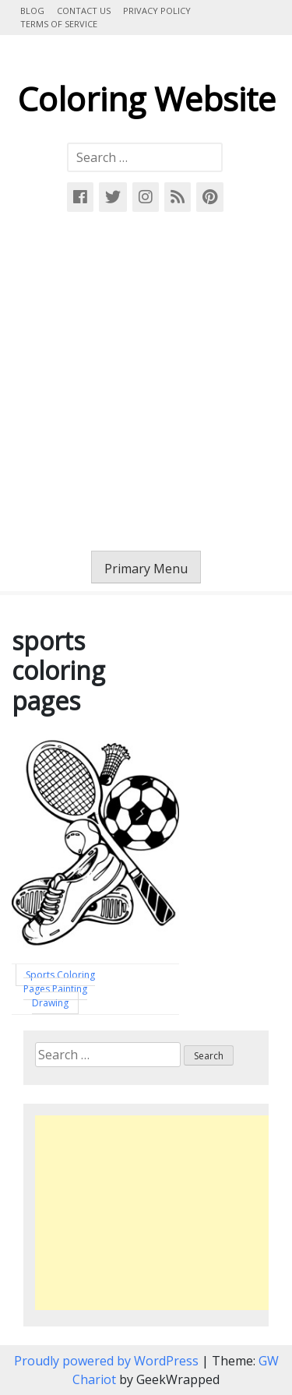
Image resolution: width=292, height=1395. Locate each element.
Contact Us (84, 10)
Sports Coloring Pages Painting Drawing (59, 988)
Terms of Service (58, 24)
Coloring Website (146, 98)
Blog (32, 10)
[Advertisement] (146, 381)
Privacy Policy (157, 10)
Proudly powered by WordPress (108, 1360)
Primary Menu (146, 568)
